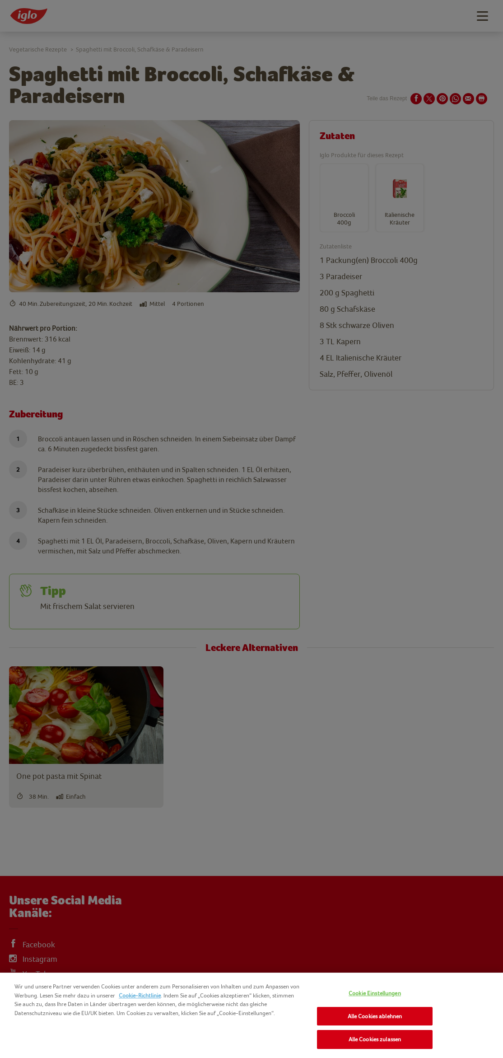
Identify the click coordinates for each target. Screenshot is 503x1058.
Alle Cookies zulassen (375, 1039)
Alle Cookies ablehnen (375, 1016)
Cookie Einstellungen (375, 993)
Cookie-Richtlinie (140, 995)
